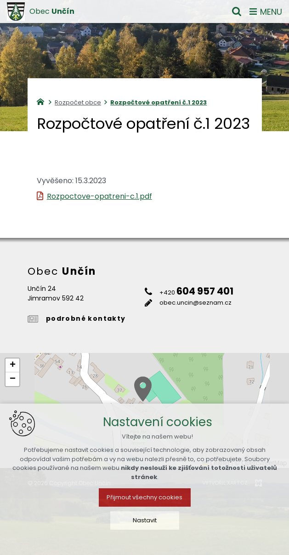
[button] (143, 389)
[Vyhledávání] (236, 11)
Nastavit (145, 529)
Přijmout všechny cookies (144, 506)
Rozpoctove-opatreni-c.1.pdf (99, 196)
